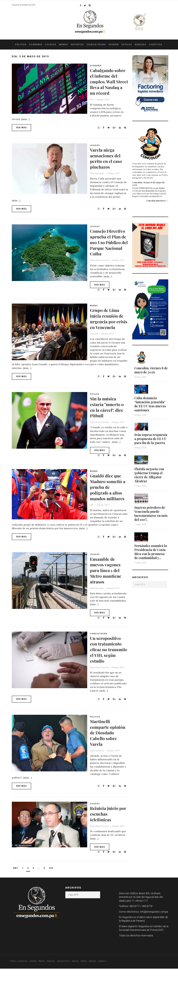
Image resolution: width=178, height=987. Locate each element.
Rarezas (140, 44)
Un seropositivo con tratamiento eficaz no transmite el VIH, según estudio (108, 670)
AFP (93, 105)
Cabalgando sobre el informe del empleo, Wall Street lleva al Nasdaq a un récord (109, 84)
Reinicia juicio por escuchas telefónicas (106, 832)
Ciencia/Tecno (96, 44)
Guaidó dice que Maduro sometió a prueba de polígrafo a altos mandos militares (109, 505)
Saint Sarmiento (98, 175)
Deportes (77, 44)
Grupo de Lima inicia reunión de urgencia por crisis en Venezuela (109, 331)
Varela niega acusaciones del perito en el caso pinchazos (109, 160)
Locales (50, 44)
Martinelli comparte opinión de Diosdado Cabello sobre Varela (106, 755)
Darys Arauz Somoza (100, 274)
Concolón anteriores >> (157, 200)
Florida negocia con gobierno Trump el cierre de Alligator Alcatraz (150, 478)
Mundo (63, 44)
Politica (96, 737)
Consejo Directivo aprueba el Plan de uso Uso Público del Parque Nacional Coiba (109, 250)
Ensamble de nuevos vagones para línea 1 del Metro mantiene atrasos (108, 587)
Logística (155, 44)
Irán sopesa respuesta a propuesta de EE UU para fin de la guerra (150, 440)
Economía (35, 44)
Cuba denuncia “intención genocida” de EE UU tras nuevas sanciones (151, 403)
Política (21, 44)
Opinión (114, 44)
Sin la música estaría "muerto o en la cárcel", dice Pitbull (108, 419)
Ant (15, 886)
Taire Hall (95, 350)
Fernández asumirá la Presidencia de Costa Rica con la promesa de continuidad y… (149, 557)
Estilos (127, 44)
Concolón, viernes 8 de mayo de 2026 (148, 183)
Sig (51, 886)
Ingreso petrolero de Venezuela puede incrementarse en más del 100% (150, 517)
